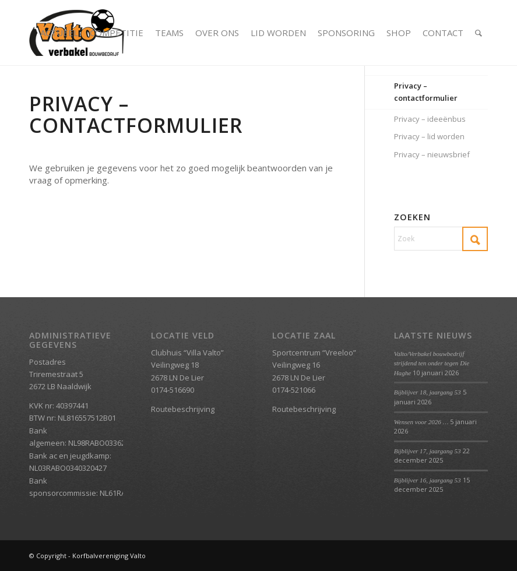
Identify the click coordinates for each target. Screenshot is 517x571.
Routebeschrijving (182, 409)
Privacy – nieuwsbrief (432, 154)
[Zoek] (478, 32)
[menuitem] (59, 32)
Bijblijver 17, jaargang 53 (427, 450)
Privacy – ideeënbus (430, 119)
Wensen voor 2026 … (421, 421)
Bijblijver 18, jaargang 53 (427, 392)
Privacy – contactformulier (426, 91)
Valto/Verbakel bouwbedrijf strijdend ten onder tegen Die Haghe (431, 363)
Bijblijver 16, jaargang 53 (427, 480)
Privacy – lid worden (429, 136)
